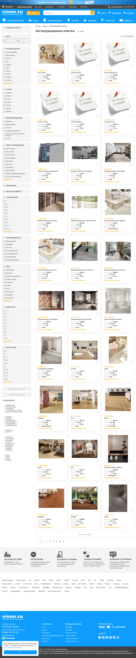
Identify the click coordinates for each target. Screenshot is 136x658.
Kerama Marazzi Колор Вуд (115, 271)
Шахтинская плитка (20, 598)
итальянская (9, 438)
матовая (8, 418)
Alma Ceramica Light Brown (115, 221)
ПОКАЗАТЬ (17, 389)
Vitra (26, 595)
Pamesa (55, 591)
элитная (8, 432)
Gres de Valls (53, 588)
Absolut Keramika (8, 584)
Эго (72, 420)
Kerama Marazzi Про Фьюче (82, 172)
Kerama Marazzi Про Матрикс (83, 271)
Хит (72, 470)
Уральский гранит (113, 595)
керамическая (10, 405)
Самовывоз (49, 7)
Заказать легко (70, 635)
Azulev (69, 584)
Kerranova (89, 588)
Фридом (41, 519)
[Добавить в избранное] (64, 66)
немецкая (8, 450)
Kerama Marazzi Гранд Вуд (48, 321)
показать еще (84, 537)
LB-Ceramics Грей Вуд (46, 370)
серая (7, 458)
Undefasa (16, 595)
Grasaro (41, 588)
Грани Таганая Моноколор (49, 172)
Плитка (45, 26)
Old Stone (42, 72)
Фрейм (73, 519)
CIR (113, 584)
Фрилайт (5, 598)
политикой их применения (13, 647)
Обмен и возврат (71, 633)
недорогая (9, 430)
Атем (33, 595)
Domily (15, 588)
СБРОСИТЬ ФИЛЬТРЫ (17, 395)
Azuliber (79, 584)
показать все (7, 83)
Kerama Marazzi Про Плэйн (115, 172)
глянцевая (8, 417)
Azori (53, 584)
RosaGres (5, 595)
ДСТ (56, 595)
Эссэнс (73, 370)
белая (7, 455)
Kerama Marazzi (75, 588)
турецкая (8, 448)
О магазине (72, 7)
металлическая (10, 407)
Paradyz (64, 591)
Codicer (120, 584)
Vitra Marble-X (77, 122)
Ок (20, 652)
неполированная (11, 422)
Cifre (106, 584)
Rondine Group (116, 591)
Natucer (23, 591)
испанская (8, 437)
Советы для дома (71, 638)
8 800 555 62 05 (11, 632)
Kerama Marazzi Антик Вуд (82, 321)
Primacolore (91, 591)
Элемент (41, 420)
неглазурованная (11, 425)
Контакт (84, 595)
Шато (106, 420)
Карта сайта (46, 638)
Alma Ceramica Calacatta (48, 271)
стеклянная (9, 408)
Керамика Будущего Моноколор (84, 221)
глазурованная (10, 423)
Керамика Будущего (69, 595)
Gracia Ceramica (28, 588)
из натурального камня (13, 410)
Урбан (106, 519)
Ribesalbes (103, 591)
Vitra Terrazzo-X (111, 72)
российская (9, 440)
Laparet (99, 588)
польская (8, 442)
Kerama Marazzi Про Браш (48, 221)
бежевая (8, 460)
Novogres (33, 591)
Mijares (14, 591)
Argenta (44, 584)
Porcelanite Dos (77, 591)
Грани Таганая (44, 595)
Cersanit (89, 584)
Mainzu (5, 591)
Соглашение (46, 633)
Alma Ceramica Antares (113, 321)
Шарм (40, 470)
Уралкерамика (97, 595)
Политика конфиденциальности (53, 635)
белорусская (9, 443)
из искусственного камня (14, 412)
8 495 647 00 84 (11, 626)
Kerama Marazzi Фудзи (113, 470)
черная (7, 457)
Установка (61, 7)
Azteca (60, 584)
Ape (35, 584)
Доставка (38, 7)
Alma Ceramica (24, 584)
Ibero (63, 588)
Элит (106, 370)
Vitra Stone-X (43, 122)
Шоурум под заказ (25, 7)
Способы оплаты (71, 641)
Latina (108, 588)
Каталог (38, 26)
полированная (10, 420)
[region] (16, 66)
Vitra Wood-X (76, 72)
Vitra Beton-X (110, 122)
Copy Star (5, 588)
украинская (9, 445)
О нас (43, 627)
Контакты (83, 7)
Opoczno (44, 591)
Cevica (98, 584)
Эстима (35, 598)
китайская (8, 447)
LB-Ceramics (119, 588)
